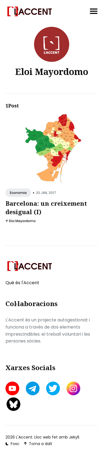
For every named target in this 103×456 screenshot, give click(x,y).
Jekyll (74, 437)
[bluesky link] (13, 404)
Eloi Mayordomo (22, 221)
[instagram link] (73, 388)
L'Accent (24, 437)
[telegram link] (33, 388)
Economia (18, 193)
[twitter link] (53, 388)
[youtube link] (12, 388)
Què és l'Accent (22, 283)
